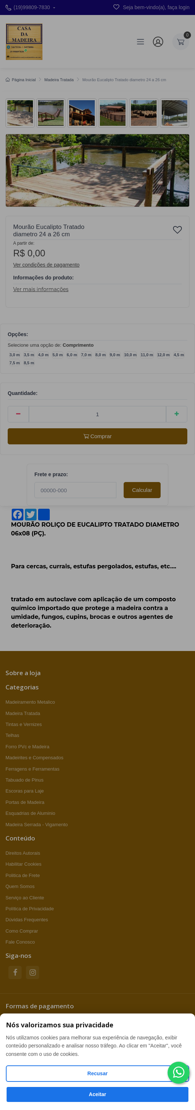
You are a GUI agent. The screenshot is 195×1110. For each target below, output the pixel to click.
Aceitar (97, 1094)
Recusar (97, 1073)
